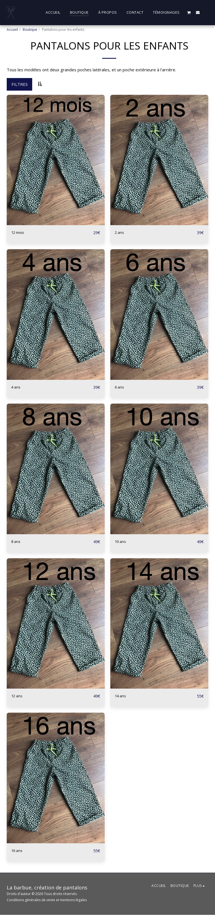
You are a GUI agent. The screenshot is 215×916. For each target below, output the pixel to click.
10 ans (121, 542)
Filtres (19, 84)
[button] (189, 12)
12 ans (17, 697)
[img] (56, 160)
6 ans (120, 387)
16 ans (17, 851)
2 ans (120, 233)
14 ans (121, 697)
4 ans (16, 387)
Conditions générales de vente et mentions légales (47, 901)
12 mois (19, 233)
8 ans (16, 542)
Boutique (30, 29)
